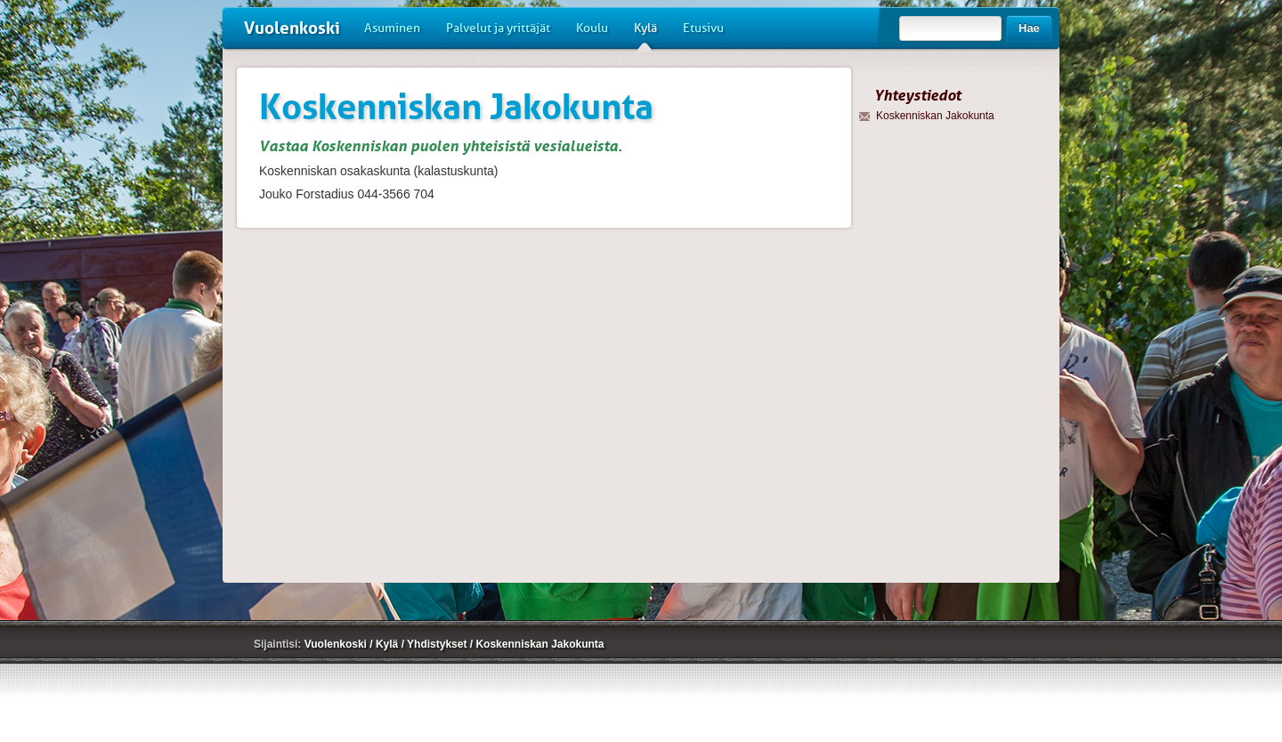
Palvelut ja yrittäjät (498, 28)
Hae (1029, 28)
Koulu (592, 28)
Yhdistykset (438, 644)
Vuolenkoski (292, 28)
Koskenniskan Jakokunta (539, 644)
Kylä (645, 34)
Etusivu (703, 28)
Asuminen (392, 28)
